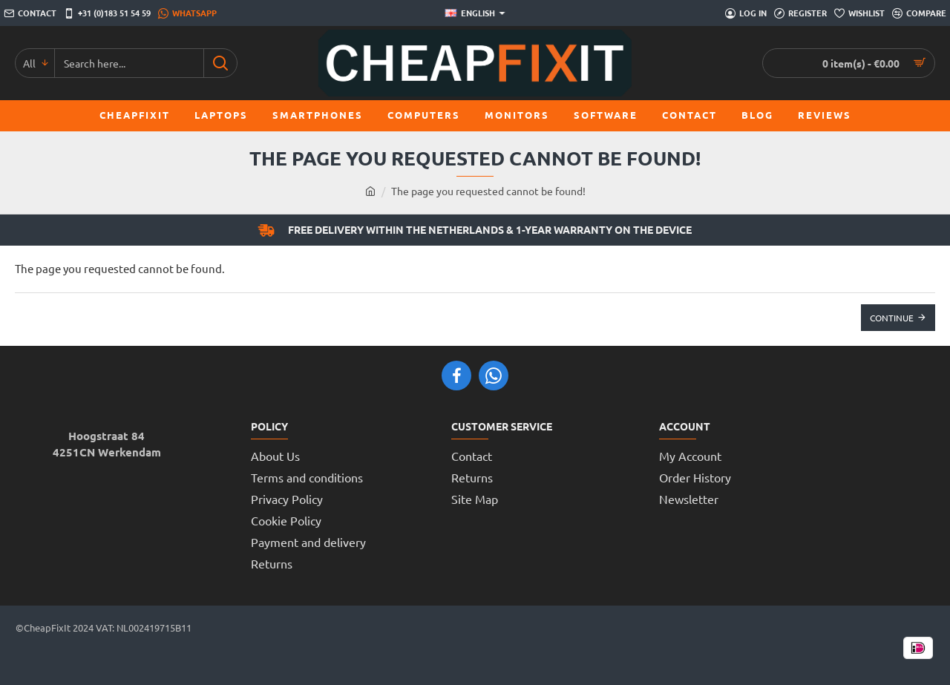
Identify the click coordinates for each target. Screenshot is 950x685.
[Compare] (919, 13)
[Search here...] (220, 63)
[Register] (800, 13)
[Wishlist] (859, 13)
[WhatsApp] (187, 13)
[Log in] (745, 13)
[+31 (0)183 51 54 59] (107, 13)
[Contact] (30, 13)
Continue (892, 318)
